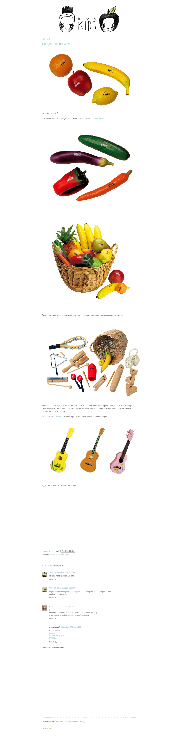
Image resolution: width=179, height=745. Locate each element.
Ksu (51, 606)
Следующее (48, 717)
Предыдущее (130, 717)
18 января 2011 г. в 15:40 (64, 572)
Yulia (51, 572)
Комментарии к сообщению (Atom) (70, 721)
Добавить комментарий (53, 648)
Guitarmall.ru (98, 118)
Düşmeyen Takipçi (56, 636)
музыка (52, 554)
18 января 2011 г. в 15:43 (64, 588)
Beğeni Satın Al (55, 633)
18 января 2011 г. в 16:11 (67, 606)
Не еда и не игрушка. (56, 44)
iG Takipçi (53, 638)
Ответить (53, 580)
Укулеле (59, 417)
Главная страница (89, 717)
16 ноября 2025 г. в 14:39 (71, 627)
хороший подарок (62, 554)
